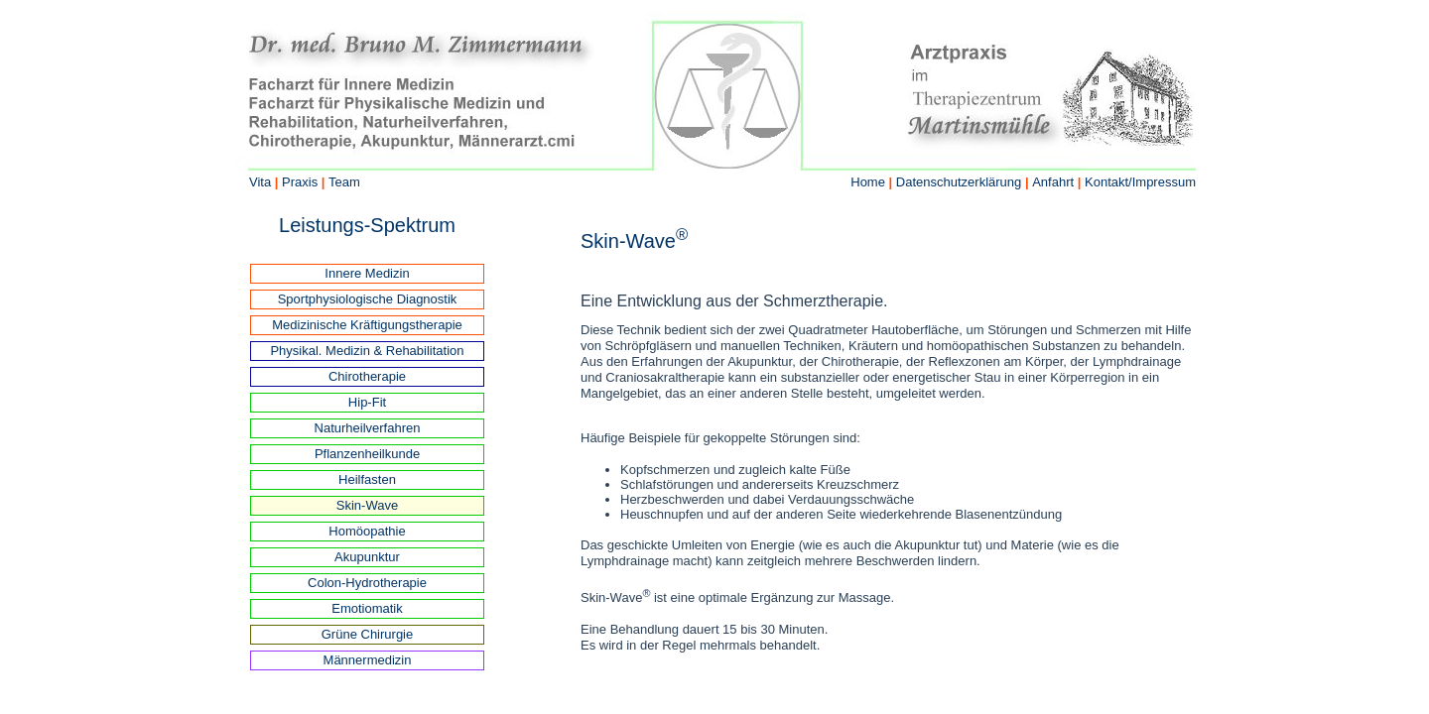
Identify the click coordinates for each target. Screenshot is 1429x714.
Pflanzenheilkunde (367, 453)
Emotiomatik (367, 608)
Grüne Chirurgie (368, 634)
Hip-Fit (367, 402)
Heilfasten (367, 479)
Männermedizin (368, 660)
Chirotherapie (367, 376)
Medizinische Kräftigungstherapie (367, 324)
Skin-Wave (367, 505)
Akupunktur (367, 556)
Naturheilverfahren (368, 427)
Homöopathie (366, 531)
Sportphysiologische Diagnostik (367, 299)
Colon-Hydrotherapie (367, 582)
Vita (260, 182)
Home (867, 182)
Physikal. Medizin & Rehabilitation (366, 350)
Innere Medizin (367, 273)
